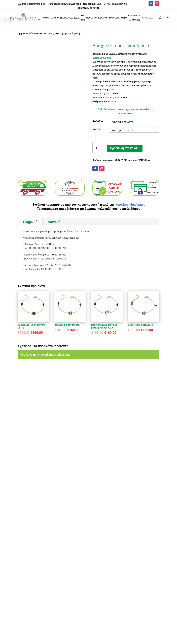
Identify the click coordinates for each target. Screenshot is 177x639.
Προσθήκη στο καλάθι (124, 148)
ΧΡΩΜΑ (96, 129)
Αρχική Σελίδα (25, 33)
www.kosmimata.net (130, 204)
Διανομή (54, 222)
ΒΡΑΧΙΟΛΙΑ (41, 33)
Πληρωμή (30, 222)
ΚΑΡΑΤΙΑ (97, 121)
